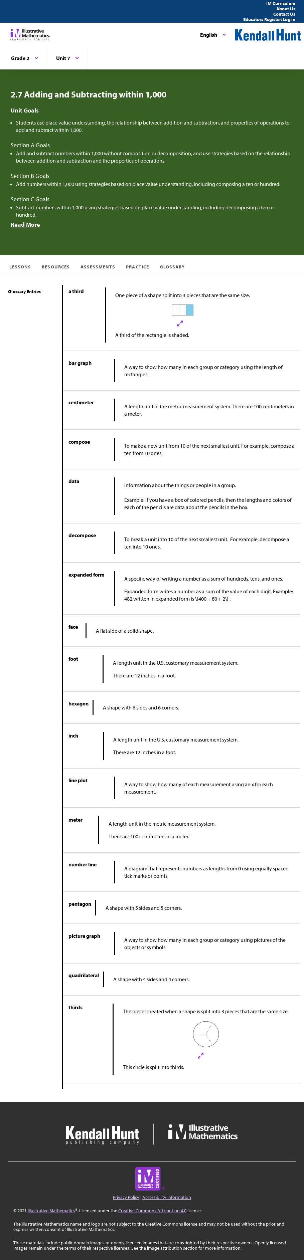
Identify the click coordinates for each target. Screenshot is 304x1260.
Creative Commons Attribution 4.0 (152, 1211)
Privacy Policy (126, 1197)
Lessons (20, 267)
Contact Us (284, 14)
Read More (25, 224)
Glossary (172, 267)
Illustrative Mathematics (51, 1211)
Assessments (98, 267)
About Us (285, 8)
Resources (55, 267)
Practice (137, 267)
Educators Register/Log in (269, 19)
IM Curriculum (280, 3)
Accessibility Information (166, 1197)
